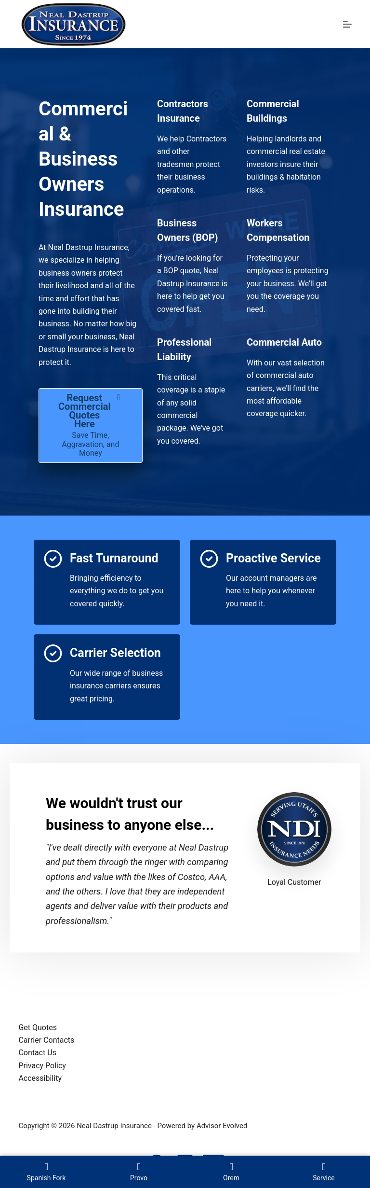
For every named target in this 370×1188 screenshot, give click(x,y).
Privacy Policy (42, 1065)
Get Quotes (37, 1027)
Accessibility (40, 1078)
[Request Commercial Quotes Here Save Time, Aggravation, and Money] (91, 425)
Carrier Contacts (46, 1040)
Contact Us (37, 1052)
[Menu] (347, 24)
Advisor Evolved (222, 1125)
